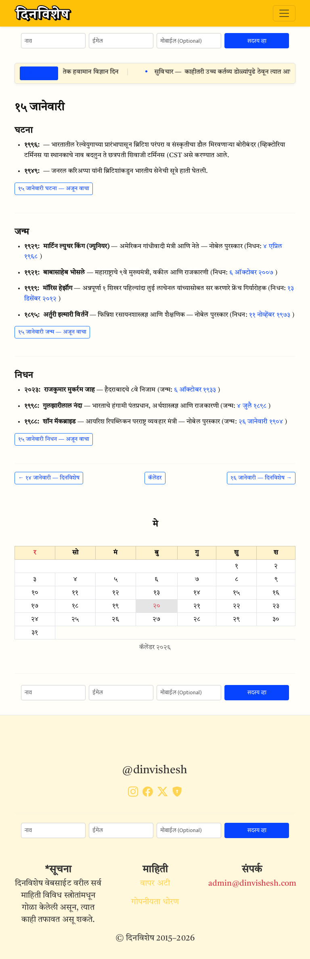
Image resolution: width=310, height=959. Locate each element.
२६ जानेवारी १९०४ (261, 422)
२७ (156, 619)
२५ (75, 619)
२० (156, 606)
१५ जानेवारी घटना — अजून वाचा (53, 188)
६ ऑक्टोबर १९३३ (195, 390)
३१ (34, 632)
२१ (196, 606)
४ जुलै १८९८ (251, 406)
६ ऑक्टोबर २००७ (251, 273)
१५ (236, 593)
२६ (115, 619)
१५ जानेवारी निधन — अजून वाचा (53, 439)
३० (275, 619)
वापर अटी (155, 884)
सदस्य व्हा (256, 41)
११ (75, 593)
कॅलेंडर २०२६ (155, 647)
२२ (236, 606)
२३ (275, 606)
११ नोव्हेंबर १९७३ (269, 315)
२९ (236, 619)
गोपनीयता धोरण (155, 902)
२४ (34, 619)
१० (34, 593)
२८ (196, 619)
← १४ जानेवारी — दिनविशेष (49, 478)
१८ (75, 606)
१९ (115, 606)
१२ (115, 593)
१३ (156, 593)
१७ (34, 606)
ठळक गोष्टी (39, 73)
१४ (196, 593)
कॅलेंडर (155, 478)
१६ (275, 593)
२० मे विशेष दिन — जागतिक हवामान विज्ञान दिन (75, 72)
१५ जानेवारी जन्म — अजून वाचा (52, 332)
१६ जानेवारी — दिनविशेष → (261, 478)
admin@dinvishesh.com (252, 884)
